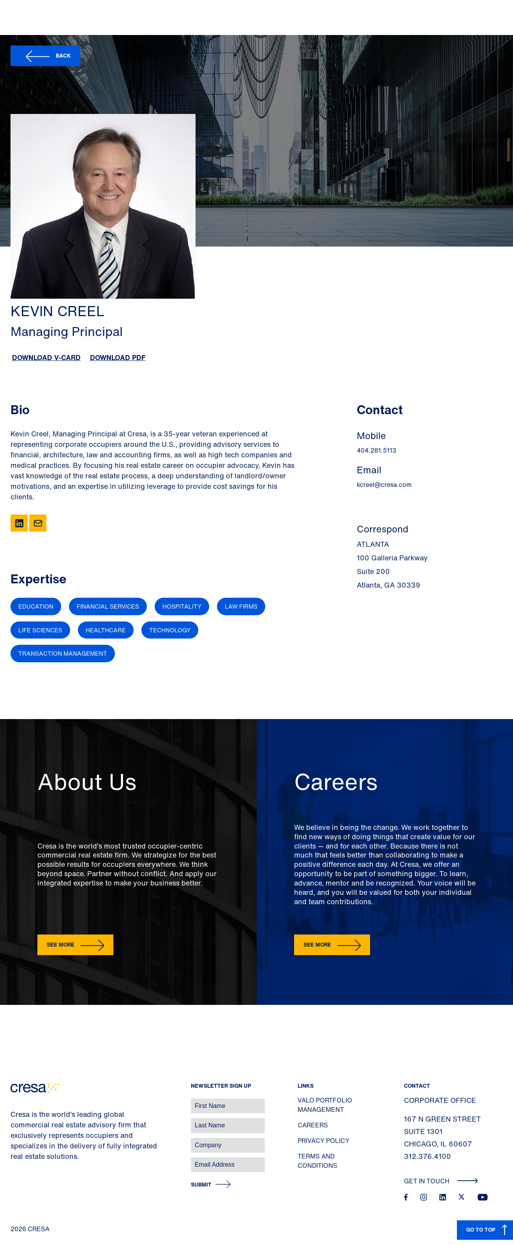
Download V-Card (46, 357)
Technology (169, 630)
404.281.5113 (376, 450)
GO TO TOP (480, 1229)
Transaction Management (62, 653)
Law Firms (241, 606)
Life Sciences (40, 630)
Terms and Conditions (317, 1161)
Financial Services (108, 606)
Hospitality (181, 606)
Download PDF (117, 357)
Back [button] (63, 55)
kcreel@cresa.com (384, 484)
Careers (313, 1125)
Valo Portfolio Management (325, 1105)
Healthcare (106, 630)
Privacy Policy (323, 1140)
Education (35, 606)
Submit (201, 1184)
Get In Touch (441, 1181)
